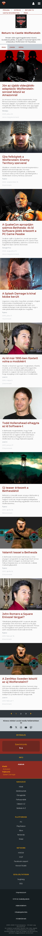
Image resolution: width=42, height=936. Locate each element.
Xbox (21, 830)
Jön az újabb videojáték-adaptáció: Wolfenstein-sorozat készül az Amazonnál (18, 90)
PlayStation (21, 826)
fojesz (4, 179)
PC (21, 822)
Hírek (21, 787)
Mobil (21, 839)
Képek (21, 47)
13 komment (7, 448)
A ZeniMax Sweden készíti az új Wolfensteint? (19, 680)
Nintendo (21, 835)
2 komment (7, 383)
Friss (4, 47)
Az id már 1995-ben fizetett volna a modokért (20, 360)
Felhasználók (21, 800)
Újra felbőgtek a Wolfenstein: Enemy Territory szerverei (15, 160)
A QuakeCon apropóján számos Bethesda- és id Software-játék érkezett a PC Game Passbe (19, 229)
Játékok (17, 10)
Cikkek (12, 47)
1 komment (6, 319)
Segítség (21, 879)
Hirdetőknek (21, 919)
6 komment (7, 639)
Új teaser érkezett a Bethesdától (15, 489)
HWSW (21, 853)
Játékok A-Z (21, 808)
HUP (21, 857)
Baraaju (5, 111)
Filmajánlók (21, 795)
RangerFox (6, 248)
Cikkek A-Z (21, 804)
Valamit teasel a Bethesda (19, 552)
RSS (21, 884)
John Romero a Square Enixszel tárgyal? (17, 615)
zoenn (4, 377)
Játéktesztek (21, 791)
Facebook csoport (21, 861)
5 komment (6, 185)
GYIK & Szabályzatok (21, 899)
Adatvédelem (21, 906)
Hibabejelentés (21, 912)
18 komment (7, 513)
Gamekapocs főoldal (4, 3)
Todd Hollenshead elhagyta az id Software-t (20, 424)
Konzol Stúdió (21, 866)
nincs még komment (10, 117)
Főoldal (6, 10)
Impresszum (21, 892)
